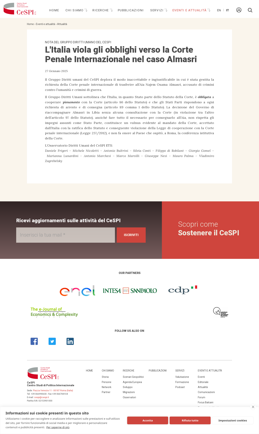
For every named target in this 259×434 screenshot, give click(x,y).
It (227, 10)
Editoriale (203, 382)
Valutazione (182, 376)
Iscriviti (131, 235)
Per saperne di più (57, 427)
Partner (106, 392)
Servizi (157, 10)
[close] (253, 407)
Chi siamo (75, 10)
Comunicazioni (206, 392)
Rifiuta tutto (190, 420)
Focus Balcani (205, 402)
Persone (106, 382)
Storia (105, 376)
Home (54, 10)
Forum (201, 397)
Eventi (201, 376)
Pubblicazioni (131, 10)
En (219, 10)
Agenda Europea (132, 382)
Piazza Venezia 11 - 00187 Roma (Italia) (53, 390)
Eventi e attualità (190, 10)
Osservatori (129, 397)
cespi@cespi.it (41, 397)
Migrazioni (129, 392)
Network (106, 387)
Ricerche (101, 10)
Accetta (148, 420)
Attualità (62, 24)
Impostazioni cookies (233, 420)
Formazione (182, 382)
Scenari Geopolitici (133, 376)
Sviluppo (128, 387)
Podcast (180, 387)
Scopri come (208, 228)
